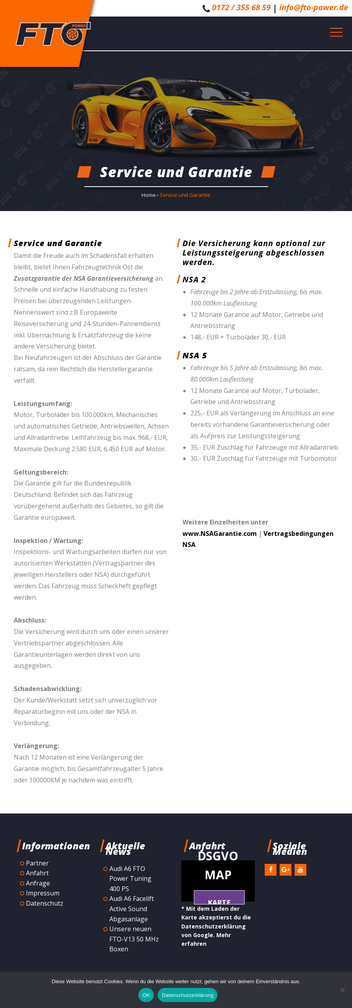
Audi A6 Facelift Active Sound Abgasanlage (131, 908)
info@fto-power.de (313, 7)
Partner (37, 863)
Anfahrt (37, 873)
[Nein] (342, 990)
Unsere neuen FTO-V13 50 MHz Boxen (134, 939)
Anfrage (38, 883)
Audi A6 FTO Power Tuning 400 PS (130, 878)
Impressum (42, 893)
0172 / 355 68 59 (241, 7)
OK (146, 995)
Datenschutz (44, 903)
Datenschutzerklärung (187, 995)
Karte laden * (219, 901)
